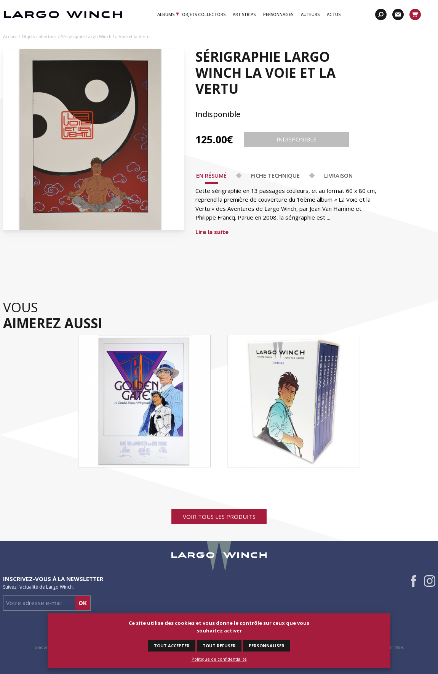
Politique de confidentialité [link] (219, 659)
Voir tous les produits (219, 516)
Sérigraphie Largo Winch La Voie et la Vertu (105, 36)
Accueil (10, 36)
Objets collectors (39, 36)
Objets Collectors (203, 14)
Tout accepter (172, 645)
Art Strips (244, 14)
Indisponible (297, 139)
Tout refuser (219, 645)
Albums (166, 14)
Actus (333, 14)
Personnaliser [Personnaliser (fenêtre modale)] (267, 645)
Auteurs (310, 14)
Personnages (278, 14)
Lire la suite (212, 232)
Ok (82, 603)
